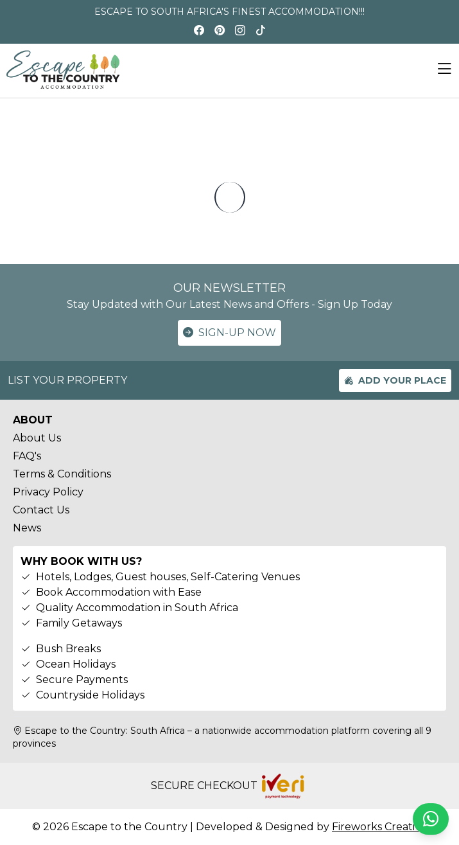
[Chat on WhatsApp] (431, 819)
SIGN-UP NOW (229, 333)
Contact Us (41, 510)
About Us (37, 438)
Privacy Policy (48, 492)
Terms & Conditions (62, 474)
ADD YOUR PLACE (395, 380)
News (27, 528)
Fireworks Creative (379, 827)
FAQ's (27, 456)
